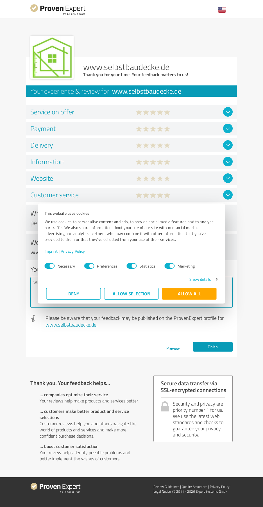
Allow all (189, 293)
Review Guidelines (166, 486)
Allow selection (131, 293)
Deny (73, 293)
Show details (198, 279)
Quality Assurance (194, 486)
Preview (173, 348)
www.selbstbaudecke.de (71, 324)
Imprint (53, 251)
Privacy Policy (74, 251)
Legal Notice (162, 491)
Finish (213, 346)
